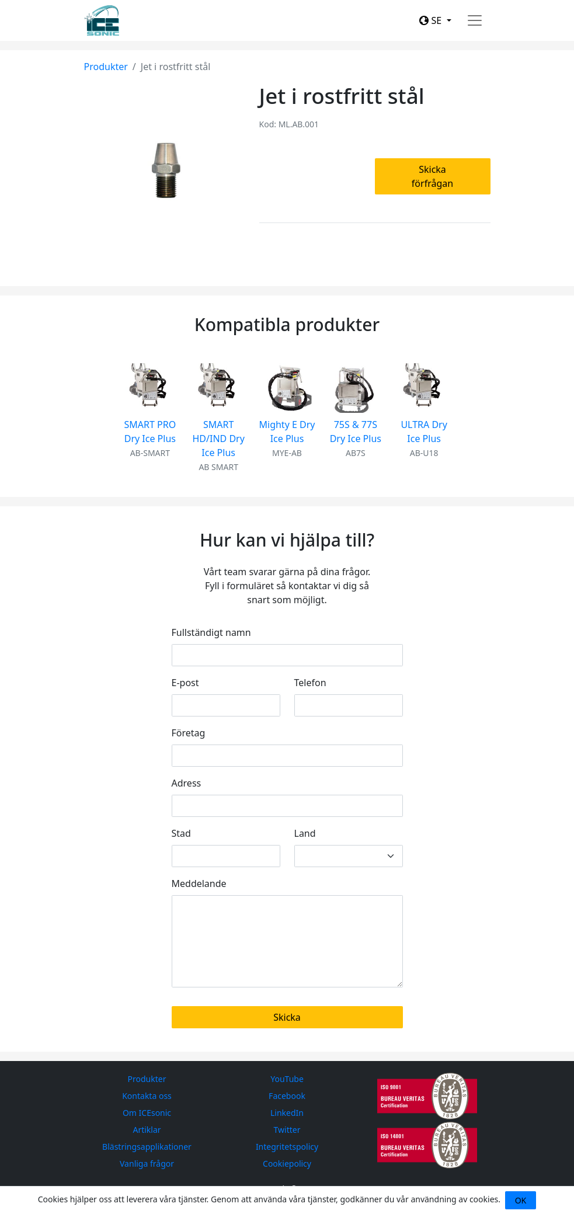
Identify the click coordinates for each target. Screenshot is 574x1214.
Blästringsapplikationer (147, 1146)
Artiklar (147, 1129)
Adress (186, 783)
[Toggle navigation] (474, 20)
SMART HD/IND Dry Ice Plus (218, 438)
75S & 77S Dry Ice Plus (355, 431)
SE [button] (431, 20)
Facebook (287, 1095)
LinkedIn (287, 1112)
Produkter (106, 66)
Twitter (287, 1129)
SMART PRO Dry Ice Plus (150, 431)
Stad (181, 833)
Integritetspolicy (287, 1146)
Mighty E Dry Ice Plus (287, 431)
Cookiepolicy (287, 1163)
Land (305, 833)
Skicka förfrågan (432, 176)
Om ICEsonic (147, 1112)
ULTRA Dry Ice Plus (424, 431)
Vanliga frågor (147, 1163)
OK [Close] (521, 1200)
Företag (189, 732)
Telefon (310, 682)
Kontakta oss (147, 1095)
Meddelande (199, 883)
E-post (185, 682)
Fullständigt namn (211, 632)
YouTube (287, 1078)
